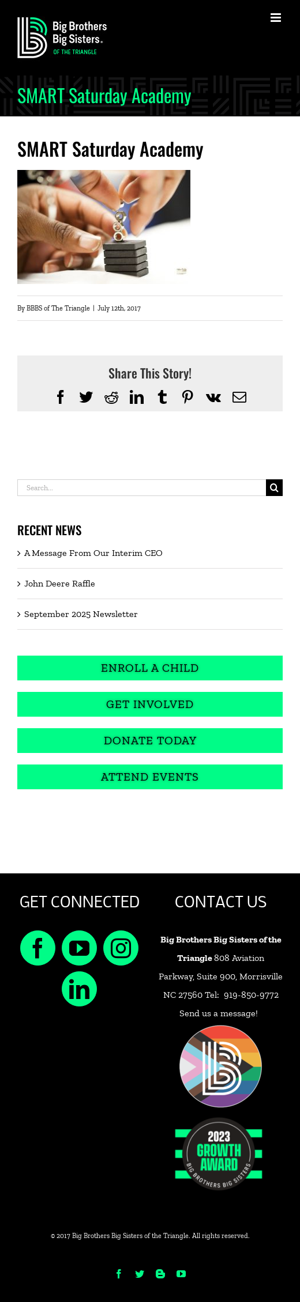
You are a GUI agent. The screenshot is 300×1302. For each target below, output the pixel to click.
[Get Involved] (150, 704)
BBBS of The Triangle (58, 308)
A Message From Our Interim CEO (93, 552)
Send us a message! (218, 1013)
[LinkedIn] (79, 988)
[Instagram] (120, 948)
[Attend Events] (150, 776)
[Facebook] (37, 948)
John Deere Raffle (59, 583)
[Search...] (141, 487)
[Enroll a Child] (150, 668)
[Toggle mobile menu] (277, 18)
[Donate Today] (150, 740)
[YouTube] (79, 948)
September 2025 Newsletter (81, 613)
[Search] (274, 487)
